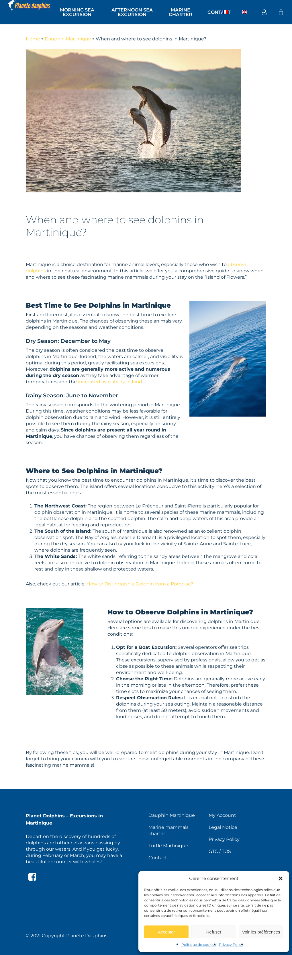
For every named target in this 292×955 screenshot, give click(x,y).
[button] (280, 878)
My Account (222, 815)
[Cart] (281, 12)
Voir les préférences (261, 931)
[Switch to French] (225, 12)
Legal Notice (223, 827)
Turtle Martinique (168, 845)
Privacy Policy (231, 944)
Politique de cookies (198, 944)
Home (33, 39)
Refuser (214, 931)
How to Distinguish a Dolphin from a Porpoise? (140, 584)
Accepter (166, 931)
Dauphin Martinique (68, 39)
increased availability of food (110, 381)
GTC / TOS (220, 851)
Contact (157, 857)
